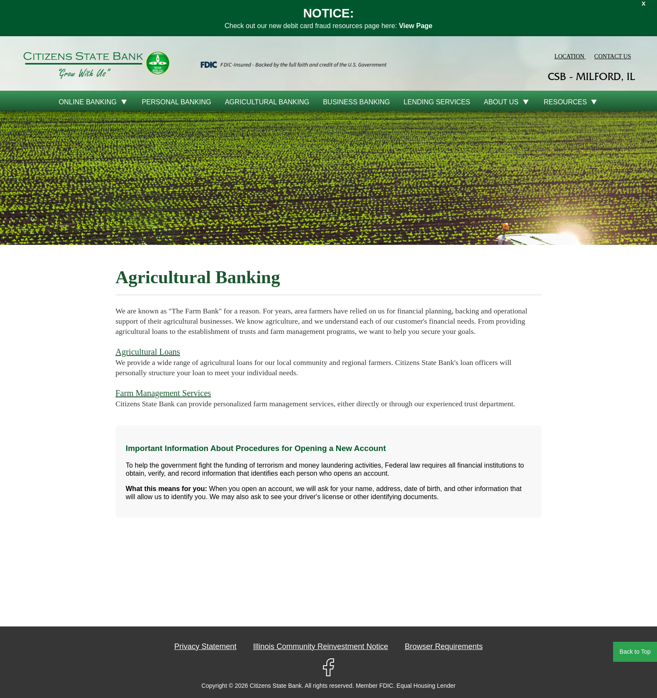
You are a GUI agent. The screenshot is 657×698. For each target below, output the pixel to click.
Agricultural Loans (147, 351)
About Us (501, 102)
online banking (88, 102)
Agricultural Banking (267, 102)
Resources (565, 102)
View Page (415, 25)
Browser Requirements (444, 646)
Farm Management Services (163, 393)
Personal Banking (176, 102)
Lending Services (436, 102)
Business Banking (356, 102)
